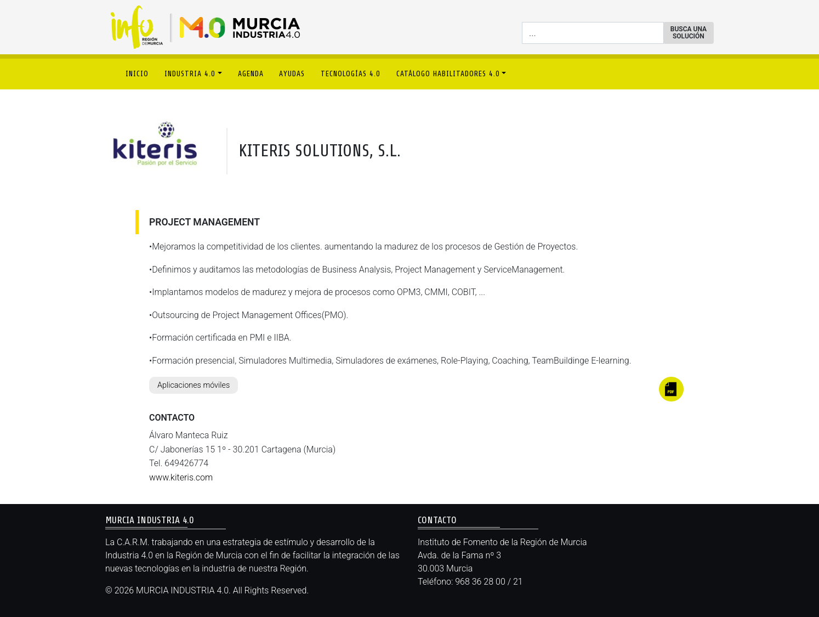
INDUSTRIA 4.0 (189, 74)
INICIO (137, 74)
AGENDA (251, 74)
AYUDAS (292, 74)
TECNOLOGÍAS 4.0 (350, 74)
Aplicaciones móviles (193, 385)
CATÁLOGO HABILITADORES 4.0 (448, 74)
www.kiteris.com (181, 477)
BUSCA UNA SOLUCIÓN (688, 32)
